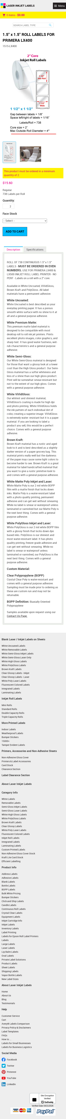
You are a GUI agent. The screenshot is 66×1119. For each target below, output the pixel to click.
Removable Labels (11, 802)
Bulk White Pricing (11, 893)
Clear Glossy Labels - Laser (15, 676)
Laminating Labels (11, 692)
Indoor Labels (9, 729)
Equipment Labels (11, 916)
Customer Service (11, 1015)
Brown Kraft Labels (11, 669)
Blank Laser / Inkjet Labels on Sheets (23, 639)
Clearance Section (11, 769)
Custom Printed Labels (13, 849)
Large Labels (8, 944)
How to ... (6, 1039)
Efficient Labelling (11, 861)
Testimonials (8, 1003)
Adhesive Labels (10, 877)
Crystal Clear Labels (12, 912)
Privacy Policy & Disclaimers (16, 1027)
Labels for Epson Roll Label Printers (20, 936)
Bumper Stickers (10, 737)
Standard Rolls (9, 709)
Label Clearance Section (16, 775)
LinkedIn (11, 1084)
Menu (61, 6)
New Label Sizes (10, 979)
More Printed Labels (13, 723)
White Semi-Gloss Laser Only (16, 657)
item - (14, 15)
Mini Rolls (7, 705)
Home (5, 991)
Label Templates (10, 1031)
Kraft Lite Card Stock (12, 857)
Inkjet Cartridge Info (12, 920)
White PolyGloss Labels (14, 665)
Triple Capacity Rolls (12, 716)
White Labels (8, 798)
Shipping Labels (10, 971)
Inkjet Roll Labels (12, 698)
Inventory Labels (10, 928)
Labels (5, 940)
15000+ (5, 741)
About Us (6, 995)
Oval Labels (8, 955)
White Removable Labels (14, 649)
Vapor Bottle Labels (12, 975)
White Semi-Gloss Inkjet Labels (17, 653)
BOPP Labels (8, 889)
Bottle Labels (8, 885)
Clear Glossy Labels (12, 826)
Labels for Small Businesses (16, 1043)
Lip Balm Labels (10, 951)
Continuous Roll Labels (14, 908)
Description (13, 249)
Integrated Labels (11, 688)
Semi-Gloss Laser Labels (14, 810)
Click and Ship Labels (13, 901)
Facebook (12, 1059)
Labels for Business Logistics (17, 1047)
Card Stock (7, 765)
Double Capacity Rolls (13, 712)
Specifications (34, 249)
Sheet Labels (8, 967)
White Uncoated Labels (13, 645)
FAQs (4, 1035)
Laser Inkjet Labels (17, 6)
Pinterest (11, 1071)
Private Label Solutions (14, 959)
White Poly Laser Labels (14, 680)
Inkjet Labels (8, 924)
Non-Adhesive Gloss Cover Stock (18, 853)
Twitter (10, 1065)
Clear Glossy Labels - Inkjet (15, 673)
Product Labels (9, 963)
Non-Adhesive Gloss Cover (15, 757)
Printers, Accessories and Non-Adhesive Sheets (29, 751)
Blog (4, 999)
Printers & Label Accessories (16, 761)
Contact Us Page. (17, 616)
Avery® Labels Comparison (16, 1023)
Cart (4, 1019)
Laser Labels (8, 947)
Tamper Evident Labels (13, 744)
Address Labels (9, 873)
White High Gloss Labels (14, 661)
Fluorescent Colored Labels (16, 684)
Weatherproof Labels (12, 733)
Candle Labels (9, 905)
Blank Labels (8, 881)
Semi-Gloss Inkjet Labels (14, 806)
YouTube (11, 1078)
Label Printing (9, 932)
